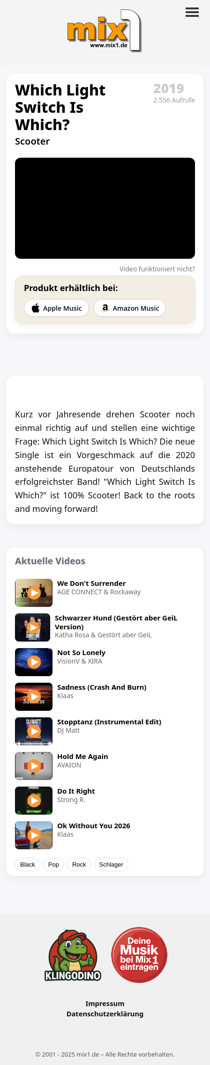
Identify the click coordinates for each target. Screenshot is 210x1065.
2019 (168, 88)
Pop (53, 864)
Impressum (104, 1003)
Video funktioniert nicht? (157, 268)
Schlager (111, 864)
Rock (79, 864)
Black (27, 864)
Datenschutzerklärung (105, 1013)
